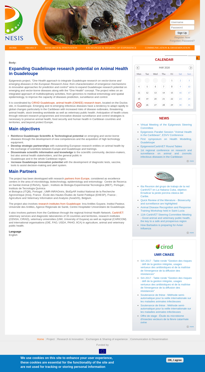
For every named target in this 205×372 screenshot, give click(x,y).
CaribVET (117, 212)
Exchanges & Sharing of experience (111, 47)
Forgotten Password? (182, 40)
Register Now (182, 37)
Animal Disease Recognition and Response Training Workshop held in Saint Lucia (166, 209)
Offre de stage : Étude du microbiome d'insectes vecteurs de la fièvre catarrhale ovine (165, 319)
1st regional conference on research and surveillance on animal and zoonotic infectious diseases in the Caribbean (166, 153)
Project (30, 47)
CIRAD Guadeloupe (43, 102)
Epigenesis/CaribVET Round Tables (161, 146)
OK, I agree (175, 360)
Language (15, 231)
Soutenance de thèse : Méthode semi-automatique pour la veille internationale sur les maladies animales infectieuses (166, 298)
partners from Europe (77, 178)
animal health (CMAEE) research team (78, 102)
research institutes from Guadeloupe (59, 203)
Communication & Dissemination (167, 47)
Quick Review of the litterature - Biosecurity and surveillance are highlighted (166, 202)
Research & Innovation (61, 47)
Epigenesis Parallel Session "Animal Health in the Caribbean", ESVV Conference (166, 133)
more (192, 161)
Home (13, 47)
